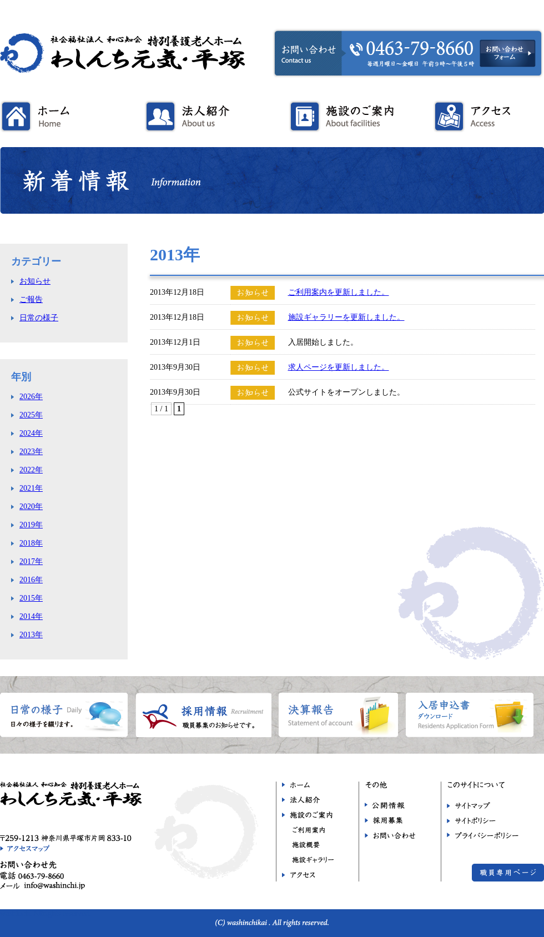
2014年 (31, 616)
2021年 (31, 488)
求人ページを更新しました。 (338, 367)
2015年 (31, 598)
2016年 (31, 580)
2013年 (31, 635)
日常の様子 (38, 318)
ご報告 (31, 299)
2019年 (31, 525)
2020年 (31, 506)
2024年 (31, 433)
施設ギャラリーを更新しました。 (346, 317)
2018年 (31, 543)
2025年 (31, 415)
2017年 (31, 561)
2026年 (31, 396)
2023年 (31, 451)
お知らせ (35, 281)
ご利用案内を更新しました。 (338, 292)
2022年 (31, 470)
